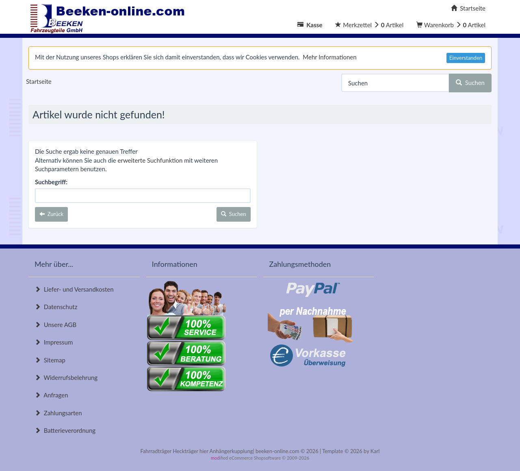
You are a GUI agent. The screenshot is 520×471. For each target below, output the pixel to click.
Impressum (54, 342)
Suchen (470, 82)
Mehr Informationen (329, 57)
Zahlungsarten (58, 412)
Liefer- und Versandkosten (74, 289)
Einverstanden (465, 58)
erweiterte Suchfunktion (150, 160)
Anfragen (51, 395)
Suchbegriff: (51, 181)
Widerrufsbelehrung (66, 377)
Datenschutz (56, 306)
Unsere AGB (55, 324)
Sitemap (50, 360)
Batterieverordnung (65, 430)
